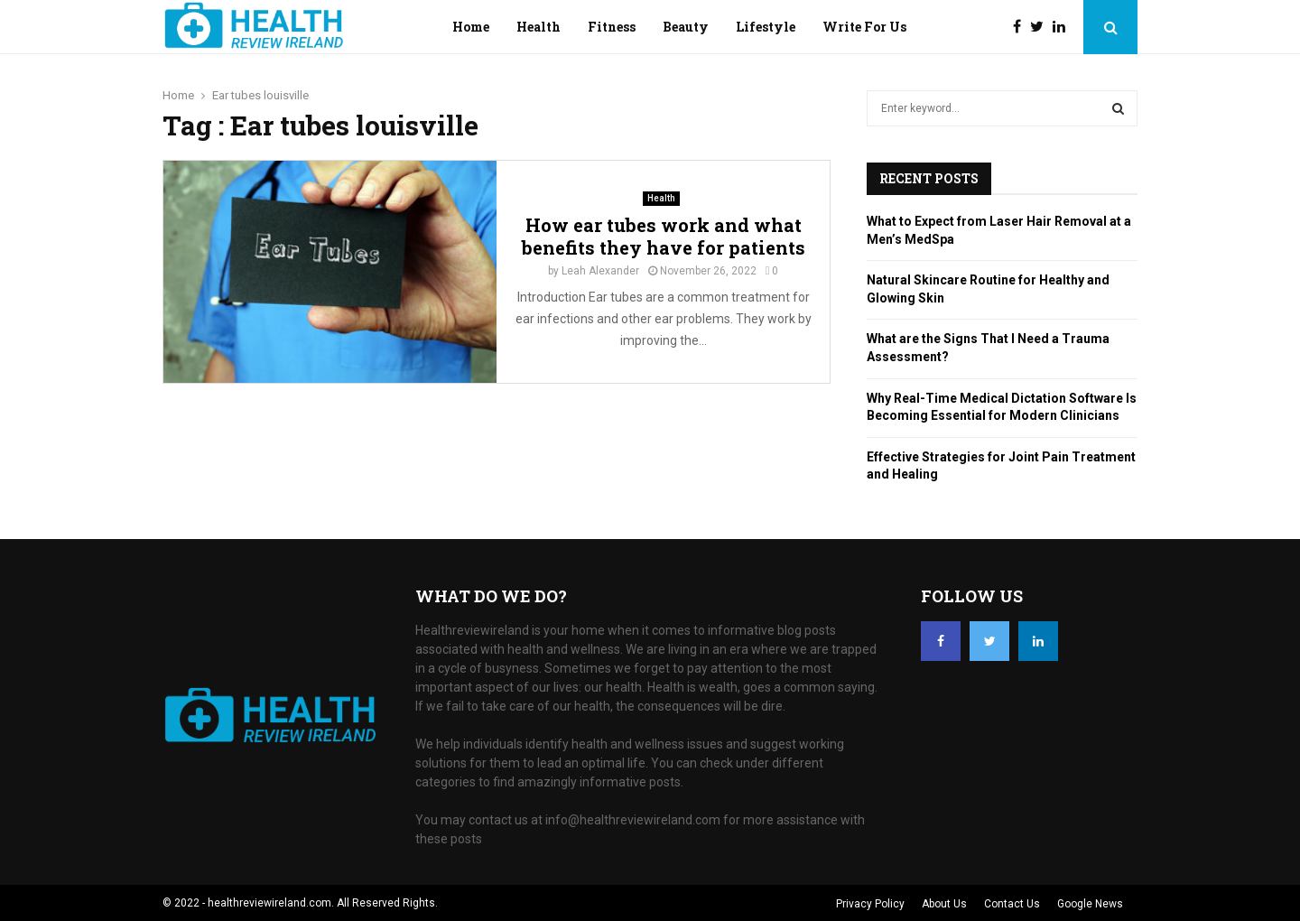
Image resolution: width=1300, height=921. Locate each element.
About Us (944, 904)
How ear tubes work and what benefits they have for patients (663, 236)
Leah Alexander (600, 271)
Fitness (612, 26)
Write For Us (864, 26)
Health (538, 26)
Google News (1090, 904)
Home (470, 26)
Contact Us (1012, 904)
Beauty (686, 26)
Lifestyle (765, 26)
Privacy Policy (870, 904)
